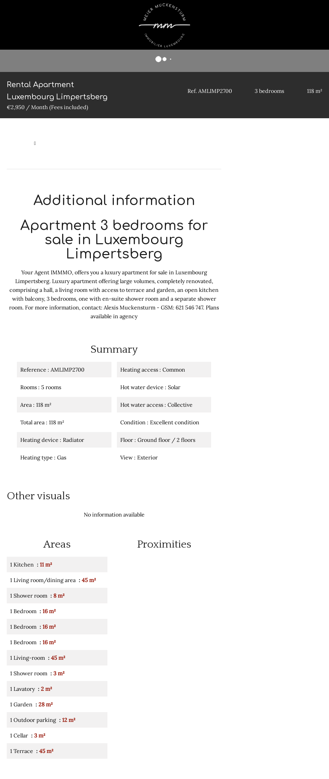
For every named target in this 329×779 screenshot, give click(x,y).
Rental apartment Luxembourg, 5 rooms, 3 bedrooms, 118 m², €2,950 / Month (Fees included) (111, 155)
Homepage (19, 143)
